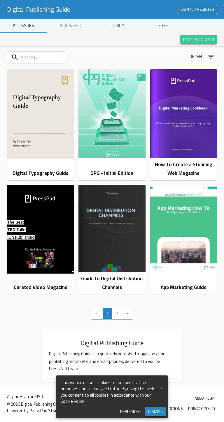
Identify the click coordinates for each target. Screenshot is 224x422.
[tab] (23, 26)
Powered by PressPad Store (33, 410)
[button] (40, 124)
